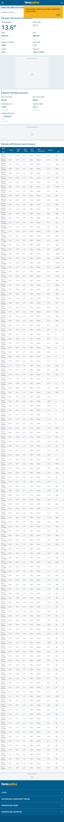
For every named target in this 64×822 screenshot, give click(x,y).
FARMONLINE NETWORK (32, 812)
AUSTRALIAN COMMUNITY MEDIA (32, 799)
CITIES (32, 792)
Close (58, 15)
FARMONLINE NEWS (32, 805)
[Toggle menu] (2, 2)
